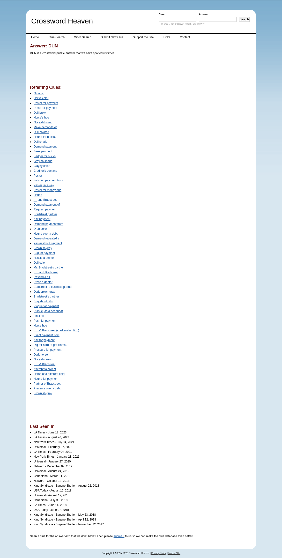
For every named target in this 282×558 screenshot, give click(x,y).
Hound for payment (46, 378)
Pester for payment (46, 103)
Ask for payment (44, 340)
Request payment (45, 209)
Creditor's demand (45, 170)
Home (35, 37)
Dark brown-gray (44, 291)
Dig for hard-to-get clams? (50, 345)
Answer (203, 14)
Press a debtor (43, 282)
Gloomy (39, 93)
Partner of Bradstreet (47, 383)
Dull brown (40, 112)
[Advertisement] (118, 71)
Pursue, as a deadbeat (48, 311)
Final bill (39, 316)
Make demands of (45, 127)
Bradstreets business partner (53, 287)
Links (166, 37)
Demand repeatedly (46, 238)
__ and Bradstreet (45, 199)
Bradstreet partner (45, 214)
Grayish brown (43, 122)
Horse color (41, 98)
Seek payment (43, 151)
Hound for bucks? (45, 137)
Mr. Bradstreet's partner (49, 267)
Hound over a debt (46, 233)
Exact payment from (46, 335)
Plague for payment (46, 306)
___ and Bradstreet (46, 272)
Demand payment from (48, 224)
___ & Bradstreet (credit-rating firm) (56, 330)
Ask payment (42, 219)
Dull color (40, 262)
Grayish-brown (43, 359)
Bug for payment (44, 253)
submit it (119, 536)
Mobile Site (174, 553)
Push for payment (45, 320)
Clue (161, 14)
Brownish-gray (43, 393)
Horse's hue (41, 117)
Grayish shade (43, 161)
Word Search (82, 37)
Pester (38, 175)
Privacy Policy (158, 553)
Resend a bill (42, 277)
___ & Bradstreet (44, 364)
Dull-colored (41, 132)
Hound (38, 195)
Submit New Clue (112, 37)
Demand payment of (47, 204)
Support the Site (143, 37)
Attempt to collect (45, 369)
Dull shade (40, 141)
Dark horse (41, 354)
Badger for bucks (45, 156)
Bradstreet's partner (46, 296)
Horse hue (40, 325)
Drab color (40, 229)
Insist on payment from (48, 180)
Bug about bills (43, 301)
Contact (185, 37)
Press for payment (45, 108)
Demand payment (45, 146)
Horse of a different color (49, 374)
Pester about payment (48, 243)
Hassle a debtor (44, 258)
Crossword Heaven (62, 21)
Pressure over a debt (47, 388)
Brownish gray (43, 248)
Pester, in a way (44, 185)
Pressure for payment (47, 349)
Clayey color (42, 166)
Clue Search (57, 37)
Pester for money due (47, 190)
